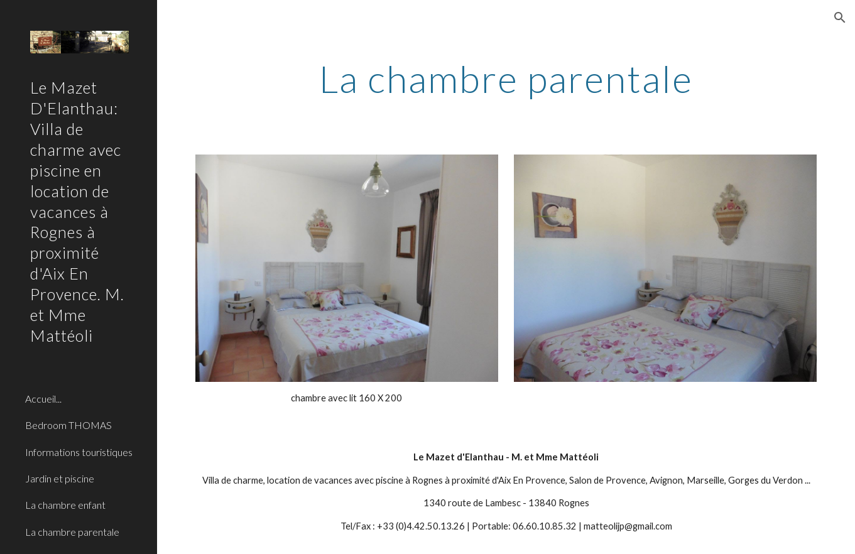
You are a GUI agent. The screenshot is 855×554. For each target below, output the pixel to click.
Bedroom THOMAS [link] (68, 425)
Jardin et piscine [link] (59, 478)
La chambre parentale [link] (72, 532)
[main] (506, 78)
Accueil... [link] (43, 399)
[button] (840, 18)
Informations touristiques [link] (79, 452)
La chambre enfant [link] (65, 505)
